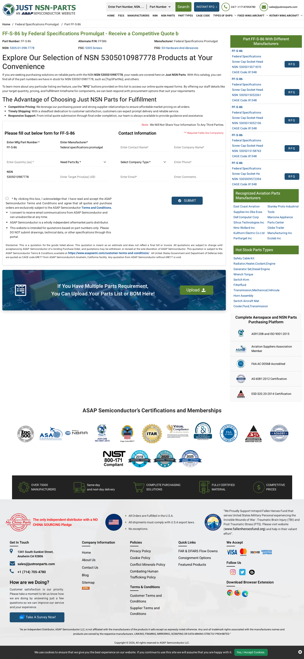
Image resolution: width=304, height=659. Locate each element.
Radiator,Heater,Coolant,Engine (254, 263)
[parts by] (84, 162)
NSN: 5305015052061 (246, 95)
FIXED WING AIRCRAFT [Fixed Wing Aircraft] (251, 16)
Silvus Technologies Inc (248, 222)
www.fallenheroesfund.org (245, 529)
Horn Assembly (243, 296)
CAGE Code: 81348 (244, 72)
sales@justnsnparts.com (36, 564)
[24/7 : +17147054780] (238, 7)
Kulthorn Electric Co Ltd (249, 233)
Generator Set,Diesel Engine (251, 269)
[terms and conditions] (7, 198)
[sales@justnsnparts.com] (278, 7)
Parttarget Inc (242, 238)
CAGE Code (203, 16)
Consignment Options (194, 557)
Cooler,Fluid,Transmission (250, 306)
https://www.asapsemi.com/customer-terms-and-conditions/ (108, 253)
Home (111, 16)
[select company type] (144, 162)
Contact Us (90, 567)
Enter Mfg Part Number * (23, 142)
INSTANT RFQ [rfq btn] (206, 7)
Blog (85, 575)
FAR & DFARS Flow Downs (198, 551)
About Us (88, 560)
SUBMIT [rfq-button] (187, 200)
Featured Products (192, 564)
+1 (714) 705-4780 (32, 572)
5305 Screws (93, 48)
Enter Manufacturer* (74, 142)
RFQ (291, 64)
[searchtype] (160, 6)
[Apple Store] (230, 592)
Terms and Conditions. (96, 208)
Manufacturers (138, 16)
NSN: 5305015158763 (246, 151)
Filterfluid (239, 285)
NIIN (155, 16)
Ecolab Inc (274, 238)
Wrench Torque (243, 274)
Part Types (185, 16)
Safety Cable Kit (243, 258)
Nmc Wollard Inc (244, 228)
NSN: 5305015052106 (246, 123)
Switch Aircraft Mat (246, 301)
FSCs (121, 16)
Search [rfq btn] (183, 7)
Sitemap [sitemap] (90, 582)
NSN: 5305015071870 (246, 67)
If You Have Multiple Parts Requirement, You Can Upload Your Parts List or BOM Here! (103, 290)
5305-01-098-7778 (22, 48)
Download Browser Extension (250, 582)
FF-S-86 (237, 51)
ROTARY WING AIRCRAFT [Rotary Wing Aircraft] (284, 16)
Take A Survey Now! (37, 617)
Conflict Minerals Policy (147, 564)
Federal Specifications (246, 56)
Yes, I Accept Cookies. (251, 652)
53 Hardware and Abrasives (180, 48)
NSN (10, 172)
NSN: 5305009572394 (246, 179)
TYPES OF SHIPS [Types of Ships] (222, 16)
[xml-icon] (86, 588)
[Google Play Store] (238, 592)
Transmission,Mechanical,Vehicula (256, 290)
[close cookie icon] (300, 652)
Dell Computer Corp (246, 217)
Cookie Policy (140, 557)
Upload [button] (196, 290)
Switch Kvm (241, 279)
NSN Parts (168, 16)
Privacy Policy (140, 551)
